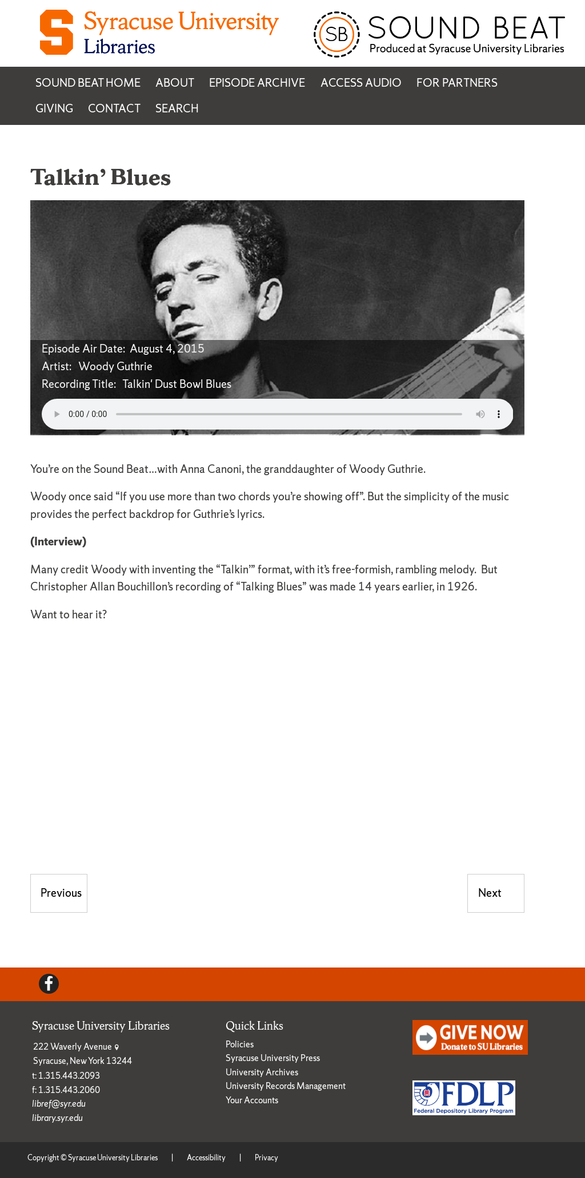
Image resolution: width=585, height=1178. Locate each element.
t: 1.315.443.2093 (66, 1076)
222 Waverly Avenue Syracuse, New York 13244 (82, 1053)
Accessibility (206, 1158)
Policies (240, 1044)
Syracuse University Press (273, 1058)
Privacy (266, 1158)
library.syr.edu (57, 1118)
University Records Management (286, 1086)
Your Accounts (252, 1100)
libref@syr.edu (59, 1104)
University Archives (262, 1072)
